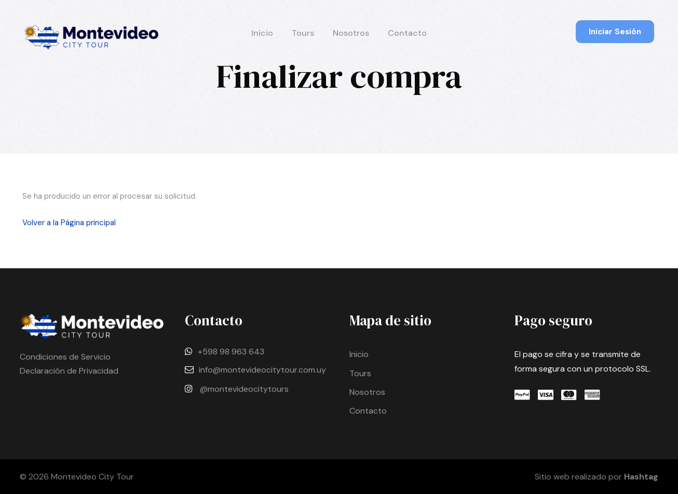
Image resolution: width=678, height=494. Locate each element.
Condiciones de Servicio (65, 356)
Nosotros (351, 33)
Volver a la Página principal (69, 222)
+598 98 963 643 (231, 351)
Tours (303, 33)
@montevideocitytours (244, 388)
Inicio (262, 33)
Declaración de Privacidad (69, 370)
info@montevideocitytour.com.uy (262, 369)
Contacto (407, 33)
